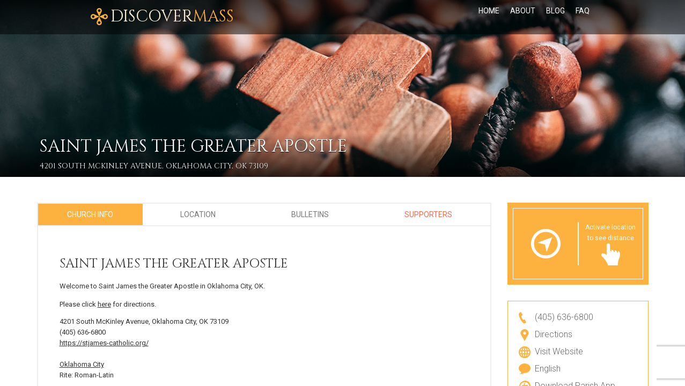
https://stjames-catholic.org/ (104, 343)
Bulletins (310, 214)
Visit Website (559, 351)
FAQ (583, 17)
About (522, 17)
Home (488, 17)
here (104, 304)
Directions (553, 334)
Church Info (90, 214)
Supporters (428, 214)
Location (198, 214)
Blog (555, 17)
